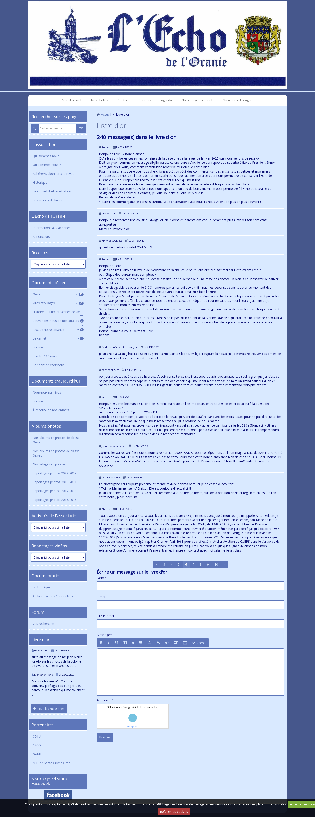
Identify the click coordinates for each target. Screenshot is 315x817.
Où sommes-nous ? (47, 165)
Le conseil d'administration (52, 191)
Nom (100, 578)
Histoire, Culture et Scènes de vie (58, 313)
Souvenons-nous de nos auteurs (58, 321)
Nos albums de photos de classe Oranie (56, 453)
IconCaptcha (131, 726)
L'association (44, 144)
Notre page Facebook (197, 100)
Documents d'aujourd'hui (56, 381)
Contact (123, 100)
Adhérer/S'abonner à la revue (53, 173)
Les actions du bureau (48, 200)
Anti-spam (104, 700)
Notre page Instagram (238, 100)
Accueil (106, 114)
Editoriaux (40, 347)
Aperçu (199, 643)
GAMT (37, 754)
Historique (40, 182)
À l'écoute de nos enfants (51, 410)
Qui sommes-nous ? (47, 156)
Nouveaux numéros (47, 392)
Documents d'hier (49, 282)
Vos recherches (44, 623)
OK (81, 128)
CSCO (37, 745)
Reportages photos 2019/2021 (54, 482)
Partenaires (43, 724)
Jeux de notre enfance (58, 329)
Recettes (145, 100)
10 (216, 564)
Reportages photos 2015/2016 (54, 500)
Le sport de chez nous (49, 365)
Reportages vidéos (49, 545)
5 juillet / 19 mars (45, 356)
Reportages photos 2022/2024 (54, 473)
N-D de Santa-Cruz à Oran (51, 763)
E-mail (101, 597)
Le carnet (58, 338)
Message (103, 635)
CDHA (37, 736)
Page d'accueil (71, 100)
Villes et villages (58, 303)
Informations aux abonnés (52, 228)
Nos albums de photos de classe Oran (56, 440)
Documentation (47, 575)
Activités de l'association (55, 515)
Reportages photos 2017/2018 (54, 491)
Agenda (166, 100)
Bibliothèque (42, 587)
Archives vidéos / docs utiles (53, 596)
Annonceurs (41, 237)
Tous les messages (49, 709)
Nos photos (99, 100)
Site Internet (105, 616)
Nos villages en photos (49, 464)
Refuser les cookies (174, 811)
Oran (58, 294)
